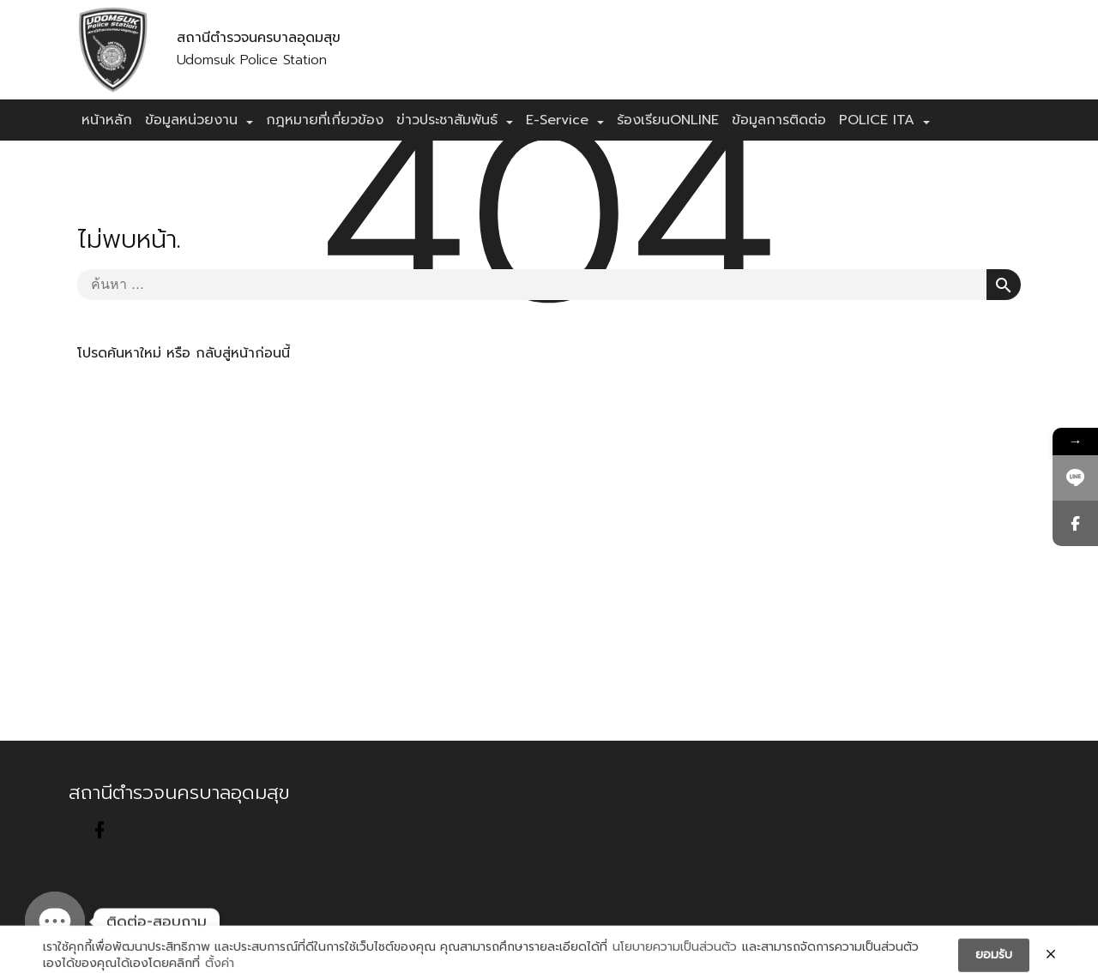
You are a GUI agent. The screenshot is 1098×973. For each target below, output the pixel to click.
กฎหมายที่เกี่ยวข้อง (324, 120)
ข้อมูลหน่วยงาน (191, 120)
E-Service (557, 120)
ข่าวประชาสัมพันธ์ (447, 120)
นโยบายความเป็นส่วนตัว (674, 958)
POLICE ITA (876, 120)
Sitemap (391, 935)
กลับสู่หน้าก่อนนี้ (243, 353)
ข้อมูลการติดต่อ (779, 120)
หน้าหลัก (106, 120)
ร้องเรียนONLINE (668, 120)
